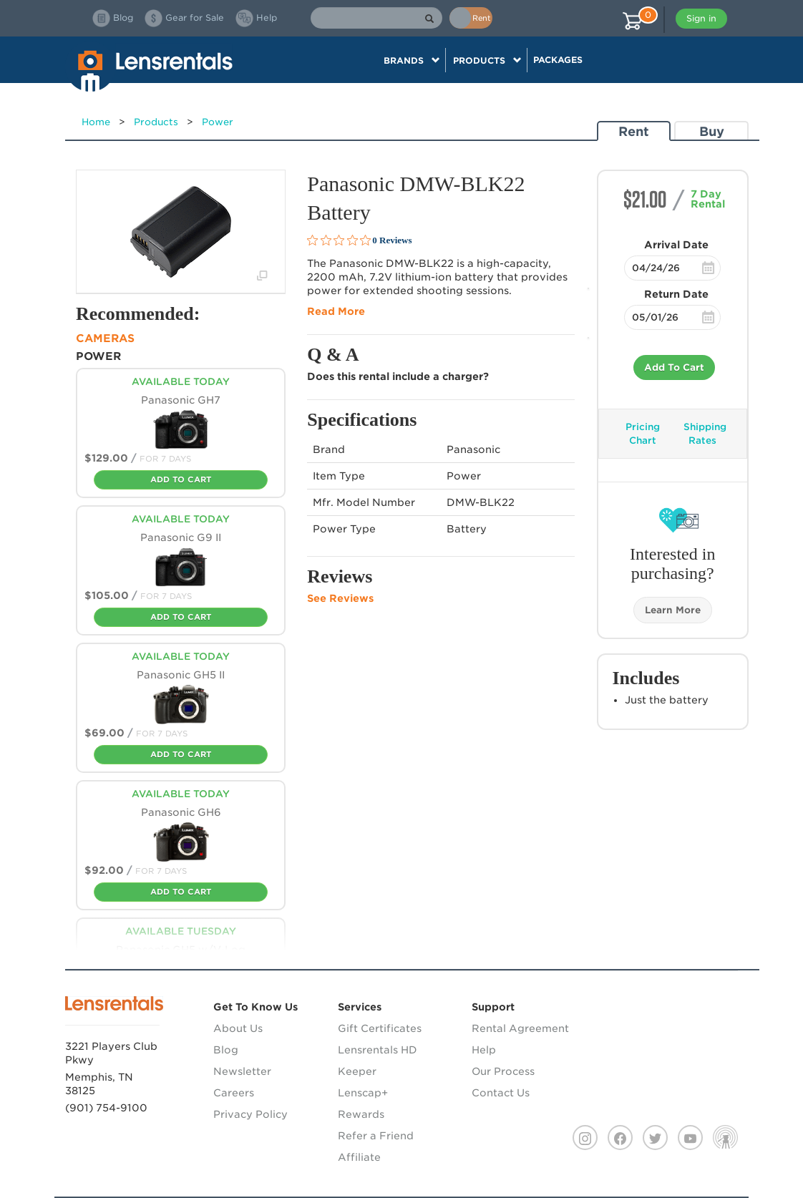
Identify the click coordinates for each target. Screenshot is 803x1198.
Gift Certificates (380, 1028)
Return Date (676, 294)
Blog (225, 1050)
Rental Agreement (520, 1028)
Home (96, 122)
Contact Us (501, 1093)
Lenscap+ (363, 1093)
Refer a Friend (376, 1135)
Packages (558, 59)
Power (217, 122)
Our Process (503, 1071)
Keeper (357, 1071)
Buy (711, 131)
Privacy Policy (250, 1114)
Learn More (673, 610)
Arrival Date (676, 244)
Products (156, 122)
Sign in (701, 18)
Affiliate (359, 1157)
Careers (233, 1093)
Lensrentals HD (377, 1050)
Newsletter (242, 1071)
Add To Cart (674, 367)
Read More (336, 311)
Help (484, 1050)
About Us (238, 1028)
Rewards (361, 1114)
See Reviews (340, 598)
